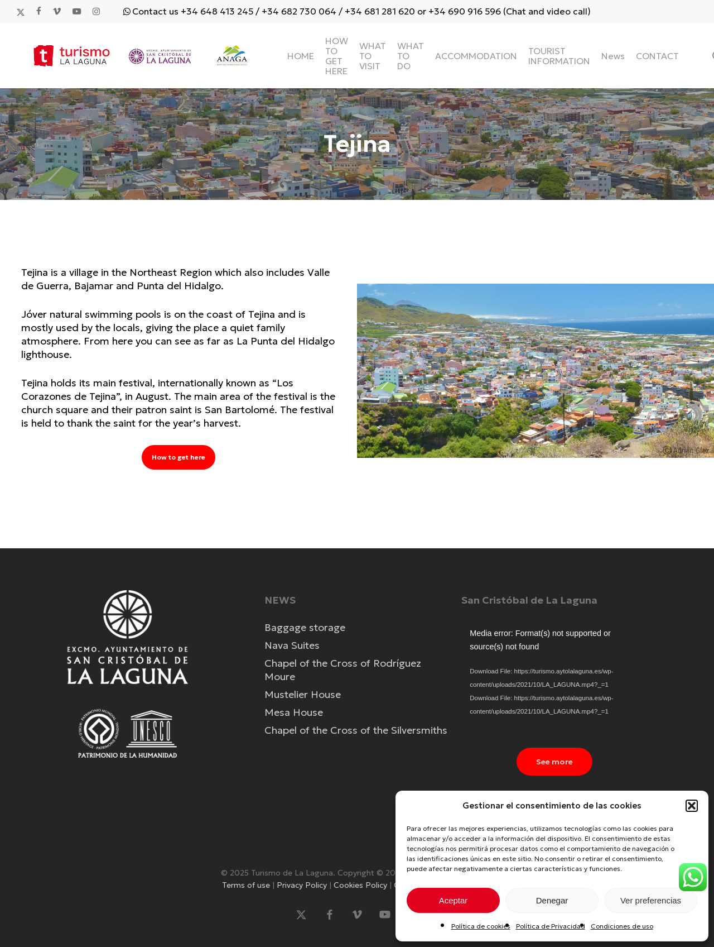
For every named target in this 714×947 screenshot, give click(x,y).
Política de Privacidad (550, 926)
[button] (691, 805)
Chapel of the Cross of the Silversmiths (355, 730)
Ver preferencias (650, 900)
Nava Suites (292, 645)
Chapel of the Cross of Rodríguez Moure (342, 670)
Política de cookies (480, 926)
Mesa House (293, 712)
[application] (554, 678)
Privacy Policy (303, 885)
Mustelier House (302, 694)
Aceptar (453, 900)
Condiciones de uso (622, 926)
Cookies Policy (361, 885)
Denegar (552, 900)
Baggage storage (304, 627)
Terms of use (247, 885)
